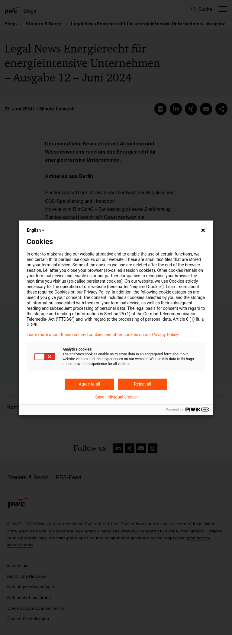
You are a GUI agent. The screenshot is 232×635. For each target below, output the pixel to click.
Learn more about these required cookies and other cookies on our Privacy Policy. (103, 334)
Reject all (142, 384)
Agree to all (89, 384)
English (36, 230)
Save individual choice (116, 397)
